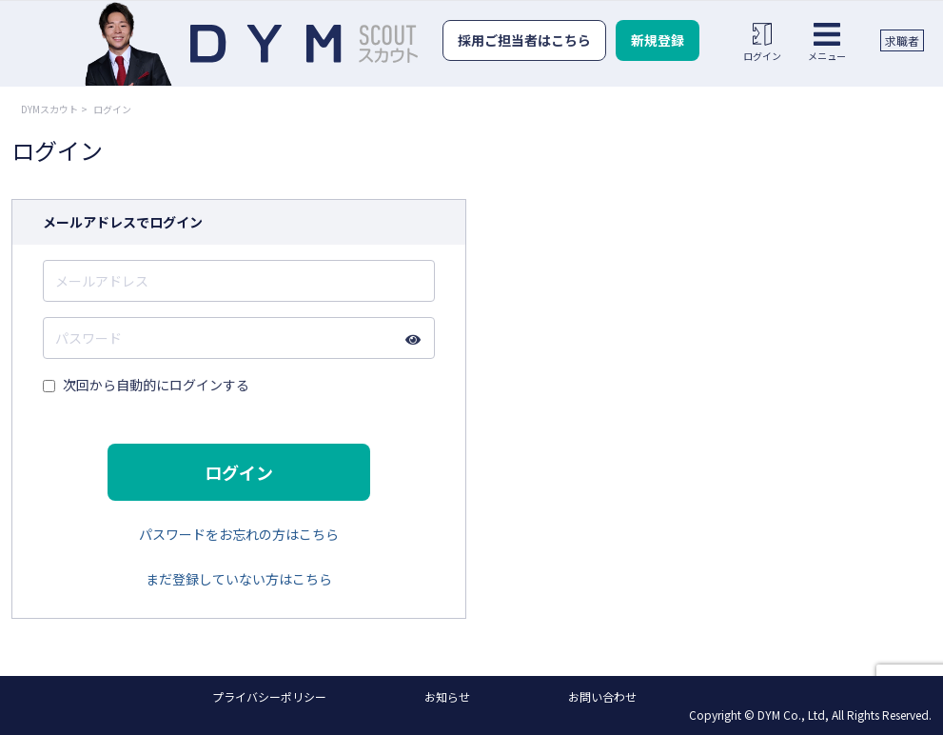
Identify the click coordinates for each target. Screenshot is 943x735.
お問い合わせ (602, 696)
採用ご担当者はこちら (524, 40)
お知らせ (447, 696)
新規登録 (657, 40)
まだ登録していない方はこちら (239, 578)
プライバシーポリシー (269, 696)
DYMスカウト (49, 109)
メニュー (827, 42)
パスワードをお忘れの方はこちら (239, 534)
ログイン (762, 42)
